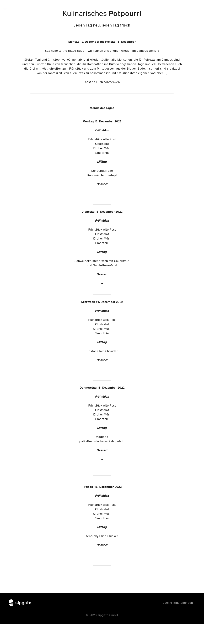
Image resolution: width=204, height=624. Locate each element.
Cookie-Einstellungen (178, 603)
